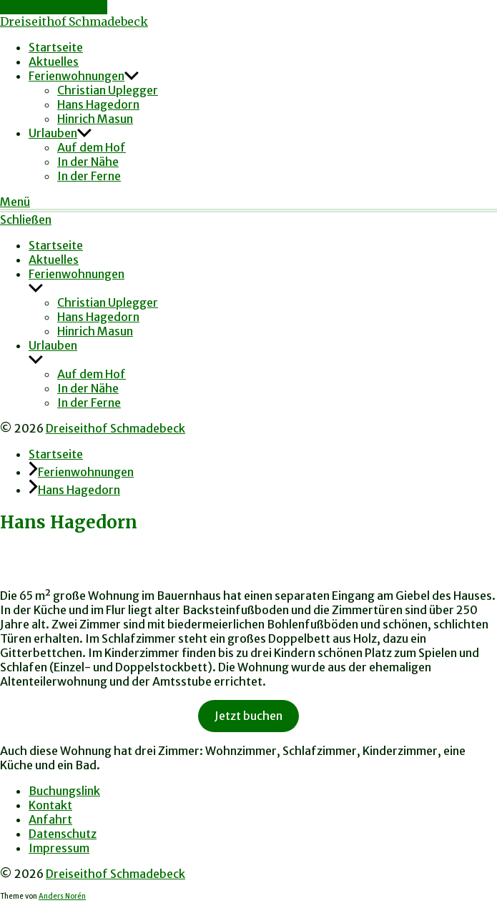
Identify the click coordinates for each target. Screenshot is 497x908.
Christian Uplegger (107, 90)
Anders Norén (62, 896)
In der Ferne (89, 176)
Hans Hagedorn (98, 104)
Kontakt (50, 805)
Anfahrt (50, 819)
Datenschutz (63, 833)
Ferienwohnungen (76, 76)
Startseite (56, 47)
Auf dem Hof (91, 147)
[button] (248, 201)
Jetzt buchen (248, 716)
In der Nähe (88, 161)
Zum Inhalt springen (53, 7)
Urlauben (53, 133)
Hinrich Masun (95, 119)
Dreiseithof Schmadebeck (74, 21)
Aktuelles (54, 61)
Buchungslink (64, 791)
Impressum (59, 848)
